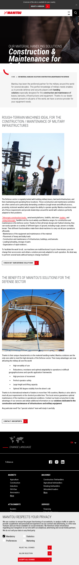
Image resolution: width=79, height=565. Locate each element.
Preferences (11, 540)
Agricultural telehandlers (53, 483)
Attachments (14, 504)
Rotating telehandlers (52, 486)
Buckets (13, 509)
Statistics (30, 536)
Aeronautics (15, 492)
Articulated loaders (51, 489)
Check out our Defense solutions (21, 263)
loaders (63, 217)
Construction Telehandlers (54, 479)
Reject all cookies (35, 548)
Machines (46, 475)
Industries (14, 486)
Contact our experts (15, 421)
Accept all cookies (35, 560)
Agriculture (14, 479)
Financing (47, 509)
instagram (55, 462)
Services (45, 504)
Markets (12, 475)
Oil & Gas (13, 489)
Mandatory (10, 536)
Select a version (40, 6)
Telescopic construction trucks (14, 217)
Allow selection (35, 553)
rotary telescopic (8, 220)
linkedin (61, 462)
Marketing (30, 540)
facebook (49, 462)
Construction (15, 483)
